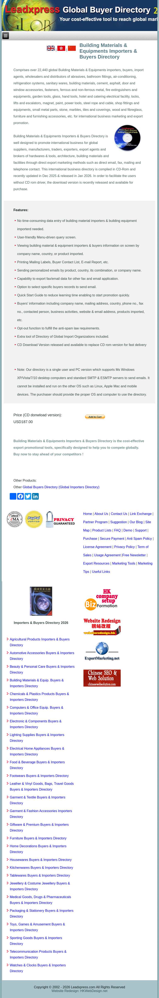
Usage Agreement (107, 555)
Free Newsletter (134, 555)
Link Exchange (141, 514)
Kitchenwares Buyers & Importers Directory (41, 867)
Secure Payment (112, 538)
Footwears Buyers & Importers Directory (39, 776)
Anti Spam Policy (139, 538)
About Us (101, 514)
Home (87, 514)
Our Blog (136, 522)
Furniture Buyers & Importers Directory (38, 838)
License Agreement (97, 547)
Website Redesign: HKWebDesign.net (79, 991)
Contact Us (119, 514)
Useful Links (101, 571)
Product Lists (101, 530)
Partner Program (95, 522)
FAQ (117, 530)
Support (141, 530)
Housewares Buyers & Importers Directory (41, 860)
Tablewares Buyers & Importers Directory (40, 875)
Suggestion (118, 522)
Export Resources (96, 563)
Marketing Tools (123, 563)
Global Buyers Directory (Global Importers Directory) (61, 487)
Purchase (90, 538)
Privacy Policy (124, 547)
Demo (127, 530)
